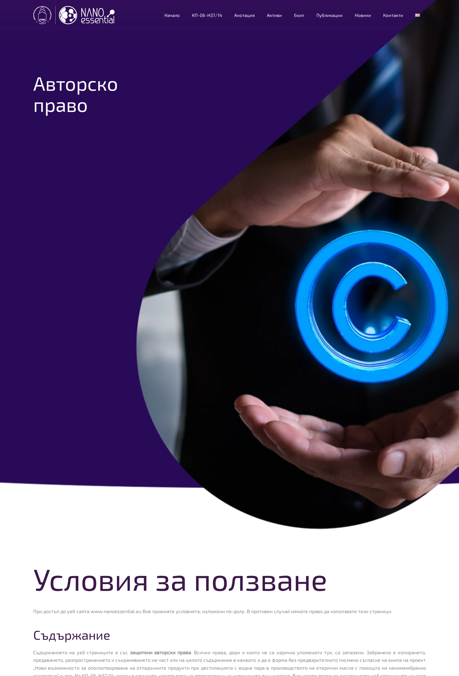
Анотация (244, 15)
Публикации (329, 15)
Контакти (393, 15)
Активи (274, 15)
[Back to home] (74, 15)
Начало (172, 15)
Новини (363, 15)
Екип (299, 15)
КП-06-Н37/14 (207, 15)
